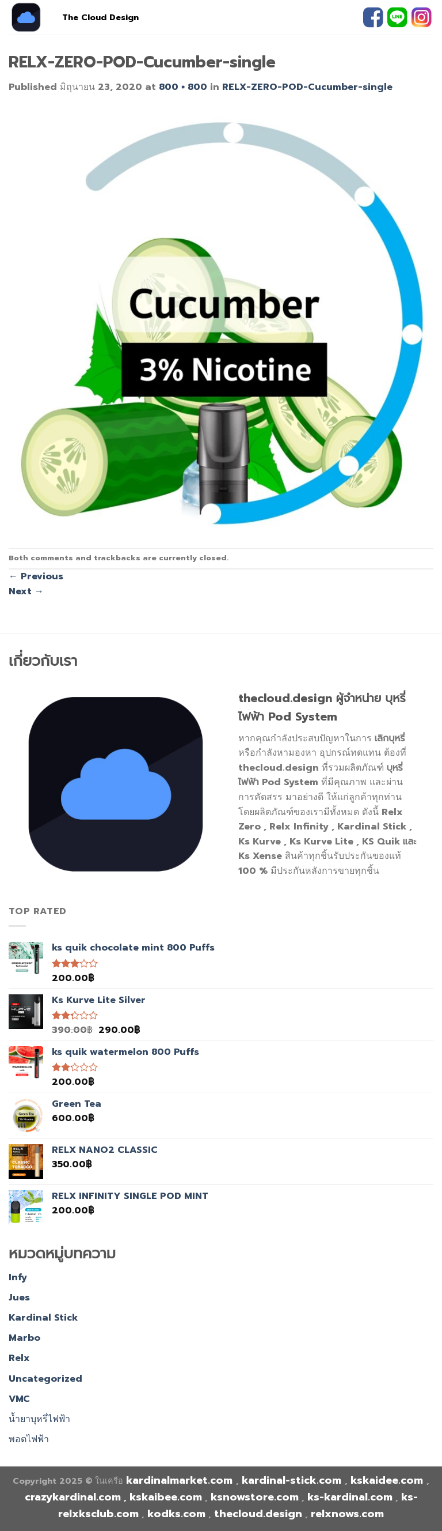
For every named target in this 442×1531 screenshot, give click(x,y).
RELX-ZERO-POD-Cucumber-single (307, 87)
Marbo (24, 1338)
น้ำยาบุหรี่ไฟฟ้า (39, 1419)
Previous (36, 576)
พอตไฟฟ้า (29, 1439)
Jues (19, 1297)
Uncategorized (45, 1379)
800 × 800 (183, 87)
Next (26, 591)
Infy (18, 1277)
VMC (19, 1399)
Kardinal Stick (43, 1318)
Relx (19, 1358)
